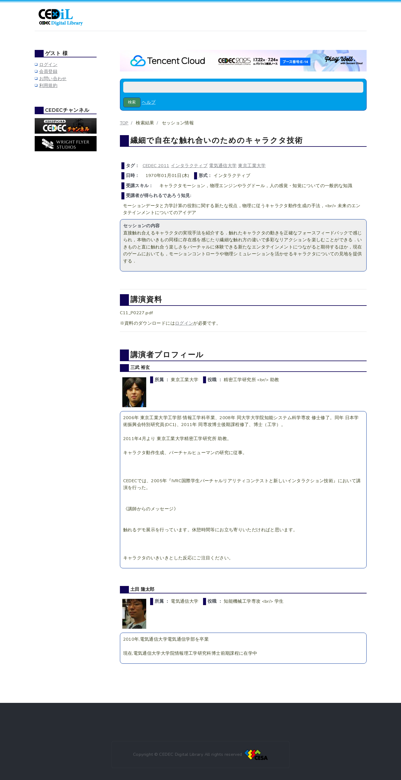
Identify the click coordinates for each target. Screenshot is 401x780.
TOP (124, 123)
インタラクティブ (189, 166)
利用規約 (48, 85)
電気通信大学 (223, 166)
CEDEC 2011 (156, 166)
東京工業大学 (252, 166)
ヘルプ (148, 102)
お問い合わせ (53, 79)
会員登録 (48, 71)
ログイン (184, 323)
